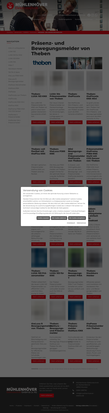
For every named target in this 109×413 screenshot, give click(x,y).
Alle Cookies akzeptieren (77, 218)
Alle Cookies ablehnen (59, 218)
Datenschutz (81, 223)
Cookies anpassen (43, 218)
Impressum (71, 223)
